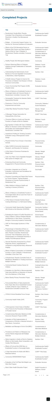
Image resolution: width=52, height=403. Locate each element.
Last (47, 375)
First (36, 375)
